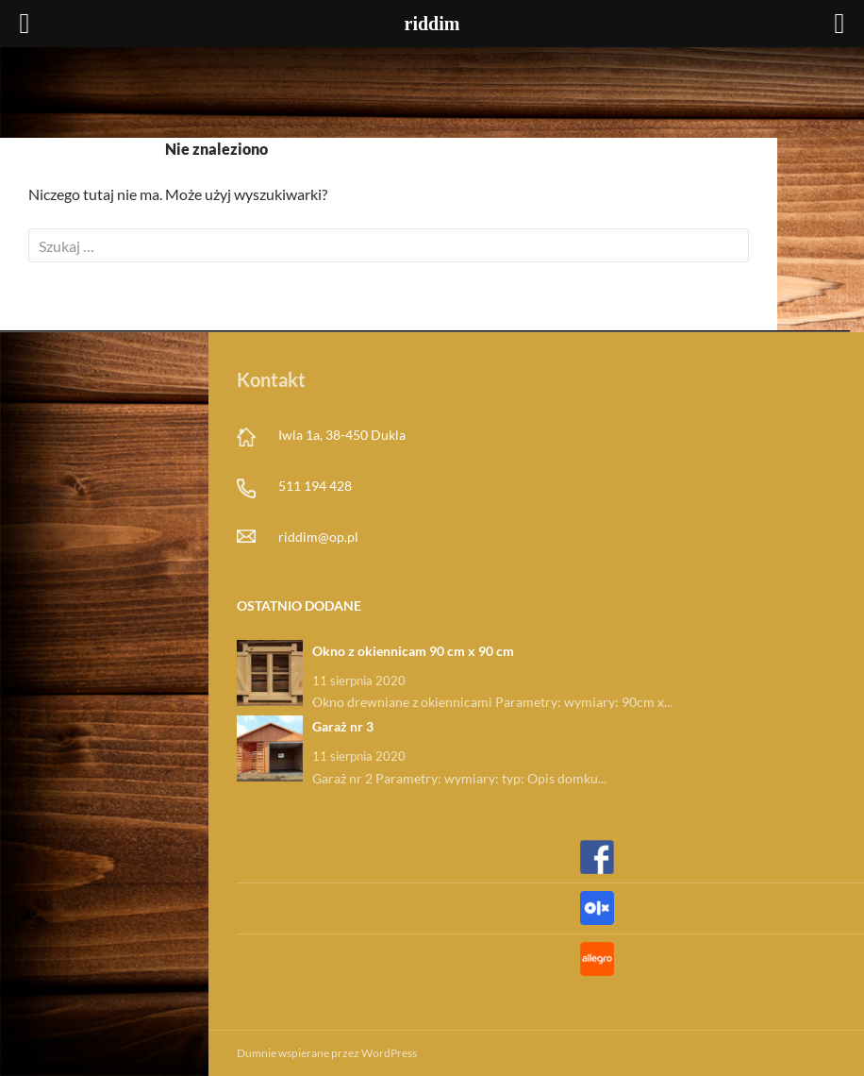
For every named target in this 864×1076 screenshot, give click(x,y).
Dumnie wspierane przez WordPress (327, 1053)
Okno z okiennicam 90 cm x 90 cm (413, 651)
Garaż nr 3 (343, 726)
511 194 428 (315, 486)
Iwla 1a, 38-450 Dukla (342, 435)
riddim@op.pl (318, 537)
